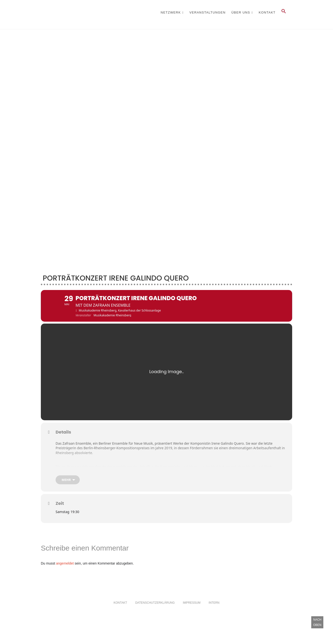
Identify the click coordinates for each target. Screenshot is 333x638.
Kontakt (267, 12)
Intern (214, 614)
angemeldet (65, 575)
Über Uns (240, 12)
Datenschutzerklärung (155, 614)
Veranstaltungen (207, 12)
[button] (284, 12)
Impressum (192, 614)
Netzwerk (171, 12)
